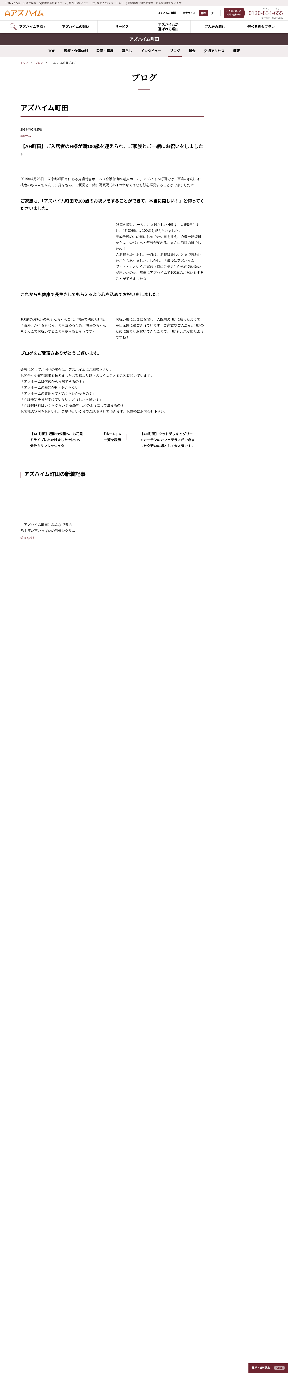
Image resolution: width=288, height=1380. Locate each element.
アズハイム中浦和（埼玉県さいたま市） (47, 1268)
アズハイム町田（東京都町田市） (43, 1222)
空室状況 (34, 961)
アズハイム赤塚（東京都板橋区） (129, 1136)
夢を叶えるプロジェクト (234, 205)
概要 (236, 51)
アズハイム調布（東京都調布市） (43, 1202)
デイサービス (37, 982)
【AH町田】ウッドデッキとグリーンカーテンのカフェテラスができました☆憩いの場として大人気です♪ (166, 641)
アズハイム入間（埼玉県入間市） (43, 1314)
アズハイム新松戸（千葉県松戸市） (131, 1228)
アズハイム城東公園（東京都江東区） (46, 1182)
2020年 (223, 290)
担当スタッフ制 (125, 947)
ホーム (222, 182)
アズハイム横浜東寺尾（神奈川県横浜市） (49, 1228)
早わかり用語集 (212, 982)
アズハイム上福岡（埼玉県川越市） (44, 1301)
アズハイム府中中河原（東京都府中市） (134, 1162)
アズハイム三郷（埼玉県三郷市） (43, 1295)
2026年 (223, 244)
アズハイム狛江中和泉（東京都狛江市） (134, 1156)
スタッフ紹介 (212, 964)
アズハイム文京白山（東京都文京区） (46, 1142)
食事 (221, 197)
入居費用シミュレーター (220, 1022)
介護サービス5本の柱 (130, 1012)
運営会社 (98, 1371)
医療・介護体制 (76, 51)
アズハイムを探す (41, 954)
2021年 (223, 283)
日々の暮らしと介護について (224, 1012)
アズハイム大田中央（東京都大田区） (46, 1136)
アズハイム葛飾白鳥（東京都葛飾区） (46, 1189)
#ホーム (26, 136)
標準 (200, 13)
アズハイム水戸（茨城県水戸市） (129, 1242)
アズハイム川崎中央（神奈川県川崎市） (47, 1248)
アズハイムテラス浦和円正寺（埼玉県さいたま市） (141, 1202)
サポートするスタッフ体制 (133, 1002)
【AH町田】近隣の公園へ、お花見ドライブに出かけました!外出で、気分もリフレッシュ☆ (56, 638)
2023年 (223, 267)
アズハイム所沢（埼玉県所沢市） (43, 1308)
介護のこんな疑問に (217, 991)
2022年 (223, 275)
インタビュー (151, 51)
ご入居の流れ (212, 933)
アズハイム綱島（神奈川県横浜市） (44, 1255)
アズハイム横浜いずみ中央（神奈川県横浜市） (52, 1242)
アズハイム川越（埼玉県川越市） (43, 1288)
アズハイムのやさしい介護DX (135, 941)
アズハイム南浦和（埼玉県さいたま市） (47, 1281)
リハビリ (224, 212)
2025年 (223, 252)
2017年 (223, 314)
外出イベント (227, 189)
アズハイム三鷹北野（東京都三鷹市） (132, 1149)
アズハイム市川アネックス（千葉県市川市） (50, 1341)
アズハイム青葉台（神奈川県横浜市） (132, 1175)
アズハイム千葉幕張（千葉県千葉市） (46, 1348)
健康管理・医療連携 (128, 988)
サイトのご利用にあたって (70, 1371)
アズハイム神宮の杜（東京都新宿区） (46, 1122)
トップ (24, 63)
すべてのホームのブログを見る (231, 336)
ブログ (175, 51)
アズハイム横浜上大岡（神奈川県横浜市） (49, 1235)
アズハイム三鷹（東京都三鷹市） (43, 1215)
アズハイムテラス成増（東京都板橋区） (134, 1129)
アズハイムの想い (41, 933)
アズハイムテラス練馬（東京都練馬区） (134, 1122)
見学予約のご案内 (40, 968)
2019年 (223, 298)
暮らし (127, 51)
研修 (221, 220)
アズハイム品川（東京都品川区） (43, 1129)
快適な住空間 (124, 968)
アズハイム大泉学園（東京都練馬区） (46, 1149)
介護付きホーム (38, 975)
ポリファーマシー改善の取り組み (140, 995)
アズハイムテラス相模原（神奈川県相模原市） (138, 1235)
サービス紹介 (37, 943)
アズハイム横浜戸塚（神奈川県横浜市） (47, 1261)
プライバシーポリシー (33, 1371)
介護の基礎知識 (214, 974)
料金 (192, 51)
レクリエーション (230, 174)
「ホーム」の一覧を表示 (112, 635)
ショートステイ (38, 988)
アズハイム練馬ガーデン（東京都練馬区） (49, 1162)
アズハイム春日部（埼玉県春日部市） (46, 1321)
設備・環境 (104, 51)
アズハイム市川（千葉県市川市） (43, 1334)
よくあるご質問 (164, 13)
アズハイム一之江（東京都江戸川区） (46, 1175)
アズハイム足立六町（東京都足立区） (46, 1195)
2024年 (223, 260)
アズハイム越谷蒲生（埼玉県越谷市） (132, 1215)
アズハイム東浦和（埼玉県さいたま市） (47, 1275)
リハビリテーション (128, 961)
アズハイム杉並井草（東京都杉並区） (46, 1169)
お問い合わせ (37, 998)
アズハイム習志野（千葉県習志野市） (46, 1328)
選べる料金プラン (215, 943)
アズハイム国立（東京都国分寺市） (44, 1209)
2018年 (223, 306)
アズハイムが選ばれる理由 (134, 933)
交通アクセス (214, 51)
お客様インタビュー (217, 954)
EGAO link (122, 1022)
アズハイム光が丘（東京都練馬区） (44, 1156)
